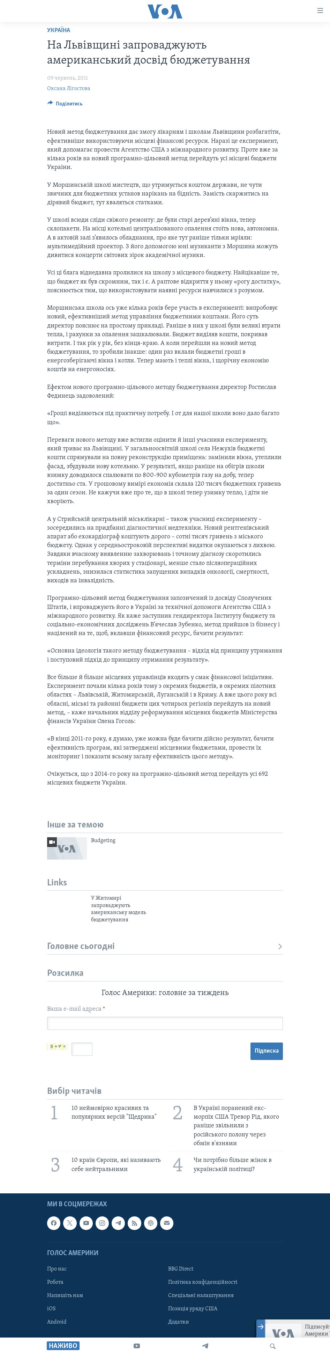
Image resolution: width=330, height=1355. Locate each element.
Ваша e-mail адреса (76, 1009)
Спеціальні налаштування (201, 1296)
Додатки (178, 1322)
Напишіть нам (65, 1296)
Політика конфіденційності (203, 1282)
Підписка (267, 1051)
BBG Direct (180, 1269)
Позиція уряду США (192, 1309)
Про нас (57, 1269)
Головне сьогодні (165, 946)
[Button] (65, 105)
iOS (51, 1309)
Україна (58, 30)
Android (57, 1322)
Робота (55, 1282)
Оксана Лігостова (68, 88)
